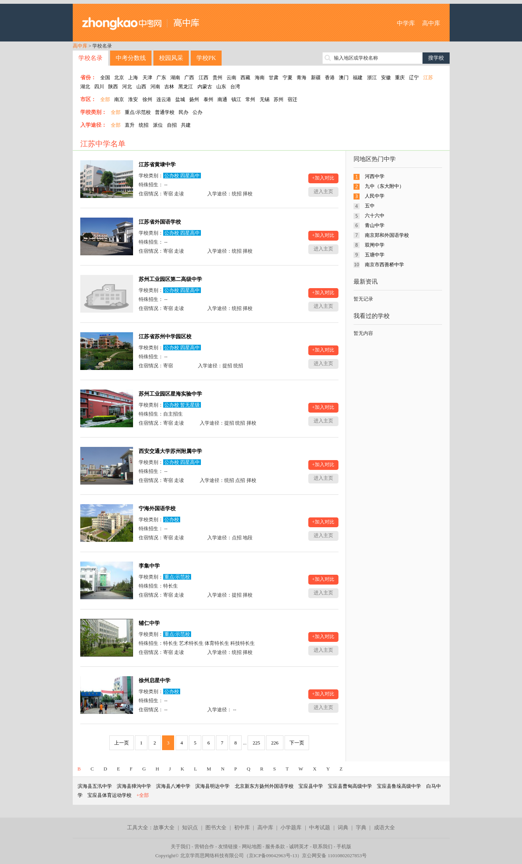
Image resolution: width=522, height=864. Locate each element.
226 (275, 743)
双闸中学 (374, 245)
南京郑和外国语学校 (387, 235)
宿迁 (292, 99)
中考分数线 (131, 58)
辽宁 (414, 77)
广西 (189, 77)
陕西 (113, 86)
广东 (161, 77)
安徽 (386, 77)
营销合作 (204, 846)
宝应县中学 (311, 786)
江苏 (428, 77)
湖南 (175, 77)
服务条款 (275, 846)
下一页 (296, 743)
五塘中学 (374, 255)
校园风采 (171, 58)
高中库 (431, 23)
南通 (222, 99)
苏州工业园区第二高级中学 (170, 279)
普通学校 (165, 112)
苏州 (278, 99)
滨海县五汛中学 (95, 786)
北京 (119, 77)
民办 (183, 112)
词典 (343, 827)
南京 (119, 99)
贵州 (217, 77)
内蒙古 (204, 86)
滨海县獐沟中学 (134, 786)
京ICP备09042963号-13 (273, 855)
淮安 (133, 99)
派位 (158, 125)
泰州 (208, 99)
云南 (231, 77)
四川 (99, 86)
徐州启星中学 (154, 680)
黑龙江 (185, 86)
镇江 (236, 99)
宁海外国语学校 (157, 508)
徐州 (147, 99)
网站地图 (252, 846)
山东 (221, 86)
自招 (172, 125)
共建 (186, 125)
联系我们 (322, 846)
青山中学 (374, 225)
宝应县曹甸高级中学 (350, 786)
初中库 (242, 827)
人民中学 (374, 196)
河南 (155, 86)
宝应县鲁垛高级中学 (399, 786)
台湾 (235, 86)
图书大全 (216, 827)
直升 (130, 125)
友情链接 (228, 846)
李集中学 (149, 566)
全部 (105, 99)
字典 (361, 827)
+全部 (142, 795)
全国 (105, 77)
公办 (197, 112)
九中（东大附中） (384, 186)
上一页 (121, 743)
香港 (330, 77)
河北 (127, 86)
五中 (370, 206)
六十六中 (374, 215)
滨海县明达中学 (212, 786)
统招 (143, 125)
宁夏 (287, 77)
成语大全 (384, 827)
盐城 (180, 99)
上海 (133, 77)
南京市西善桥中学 (384, 264)
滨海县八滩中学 (173, 786)
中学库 (406, 23)
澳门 (344, 77)
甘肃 (274, 77)
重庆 (400, 77)
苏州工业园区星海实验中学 (170, 394)
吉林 (169, 86)
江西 (203, 77)
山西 (141, 86)
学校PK (206, 58)
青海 (301, 77)
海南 (260, 77)
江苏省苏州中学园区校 (165, 336)
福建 (358, 77)
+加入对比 (323, 178)
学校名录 (90, 58)
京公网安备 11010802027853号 (334, 855)
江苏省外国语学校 (160, 222)
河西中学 (374, 176)
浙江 (372, 77)
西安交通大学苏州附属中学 (170, 451)
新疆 (316, 77)
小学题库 (291, 827)
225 (256, 743)
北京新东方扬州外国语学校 (264, 786)
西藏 (245, 77)
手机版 (344, 846)
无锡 (264, 99)
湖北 (85, 86)
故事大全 (164, 827)
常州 (250, 99)
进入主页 (323, 191)
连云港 (163, 99)
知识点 (190, 827)
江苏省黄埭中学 (157, 164)
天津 (147, 77)
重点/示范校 (138, 112)
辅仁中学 (149, 623)
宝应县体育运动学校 (109, 795)
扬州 (194, 99)
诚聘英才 (299, 846)
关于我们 (180, 846)
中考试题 (319, 827)
